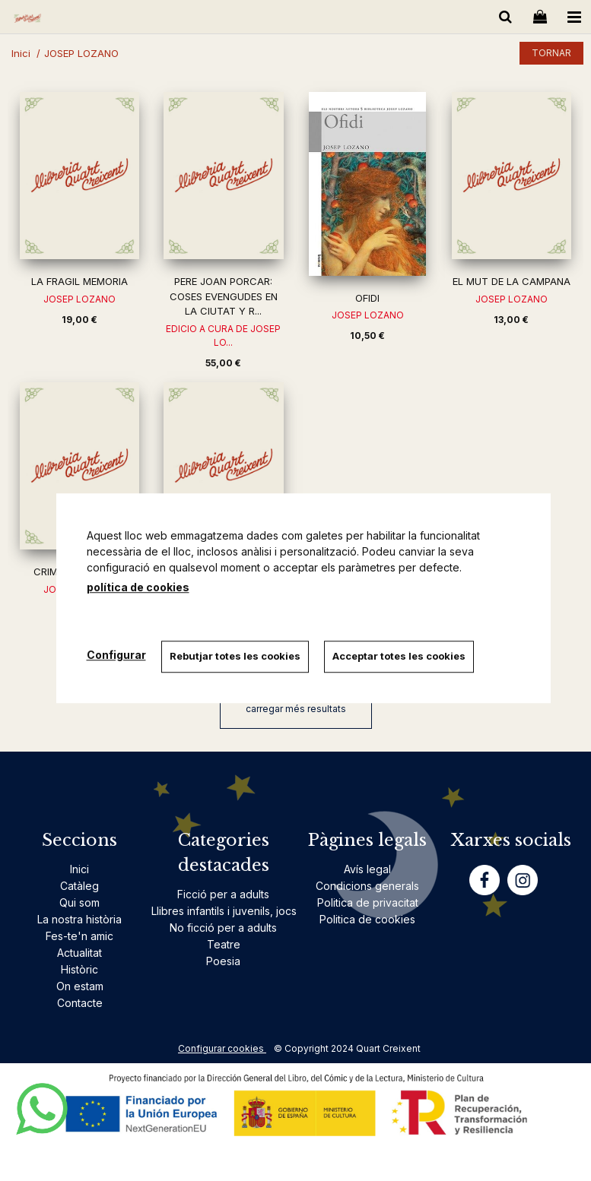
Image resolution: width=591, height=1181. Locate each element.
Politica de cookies (367, 919)
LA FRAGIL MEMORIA (79, 281)
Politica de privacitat (367, 902)
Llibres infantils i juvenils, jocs (224, 910)
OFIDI (367, 298)
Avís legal (367, 869)
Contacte (80, 1002)
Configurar (116, 654)
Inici (79, 869)
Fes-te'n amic (79, 935)
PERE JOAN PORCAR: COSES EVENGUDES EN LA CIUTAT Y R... (224, 296)
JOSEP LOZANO (79, 299)
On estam (79, 986)
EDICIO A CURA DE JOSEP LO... (223, 335)
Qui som (79, 902)
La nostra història (79, 919)
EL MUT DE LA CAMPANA (511, 281)
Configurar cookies (222, 1048)
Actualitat (79, 952)
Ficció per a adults (223, 894)
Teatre (223, 944)
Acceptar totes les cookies (398, 656)
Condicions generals (367, 885)
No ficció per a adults (223, 927)
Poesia (223, 961)
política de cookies (138, 587)
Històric (79, 969)
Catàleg (79, 885)
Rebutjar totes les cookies (235, 656)
